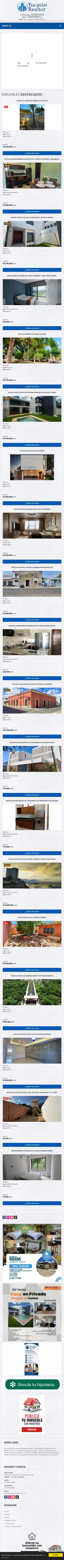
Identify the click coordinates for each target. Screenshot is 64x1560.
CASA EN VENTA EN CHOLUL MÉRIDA (32, 451)
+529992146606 (37, 14)
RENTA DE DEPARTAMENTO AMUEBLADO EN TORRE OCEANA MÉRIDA (32, 626)
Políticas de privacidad (13, 1526)
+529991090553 (33, 16)
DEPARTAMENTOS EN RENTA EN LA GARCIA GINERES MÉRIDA (32, 1151)
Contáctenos (9, 1523)
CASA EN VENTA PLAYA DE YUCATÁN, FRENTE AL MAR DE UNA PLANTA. (32, 859)
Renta (7, 1517)
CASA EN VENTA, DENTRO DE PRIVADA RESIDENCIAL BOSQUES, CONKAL (32, 392)
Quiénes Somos (10, 1520)
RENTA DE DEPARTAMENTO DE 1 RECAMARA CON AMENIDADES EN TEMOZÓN (32, 801)
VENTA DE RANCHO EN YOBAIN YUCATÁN (32, 334)
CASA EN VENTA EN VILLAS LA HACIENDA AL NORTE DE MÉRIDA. (32, 218)
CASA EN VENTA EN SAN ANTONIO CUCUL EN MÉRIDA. (32, 509)
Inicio (7, 1511)
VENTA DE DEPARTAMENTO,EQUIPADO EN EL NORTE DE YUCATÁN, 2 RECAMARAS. (32, 159)
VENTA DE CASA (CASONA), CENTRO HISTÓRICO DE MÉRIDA (32, 684)
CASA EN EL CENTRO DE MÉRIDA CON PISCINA (32, 101)
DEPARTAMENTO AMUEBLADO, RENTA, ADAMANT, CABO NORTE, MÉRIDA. (32, 276)
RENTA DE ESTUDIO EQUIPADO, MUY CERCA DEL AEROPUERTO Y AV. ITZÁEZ (32, 1092)
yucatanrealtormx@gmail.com (15, 1493)
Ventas (7, 1514)
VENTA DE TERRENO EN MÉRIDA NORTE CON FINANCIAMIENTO (32, 976)
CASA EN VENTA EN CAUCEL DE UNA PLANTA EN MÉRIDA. (32, 1034)
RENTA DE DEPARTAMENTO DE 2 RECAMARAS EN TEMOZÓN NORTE (32, 743)
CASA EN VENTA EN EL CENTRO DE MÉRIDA (32, 917)
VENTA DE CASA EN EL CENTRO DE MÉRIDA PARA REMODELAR (32, 567)
